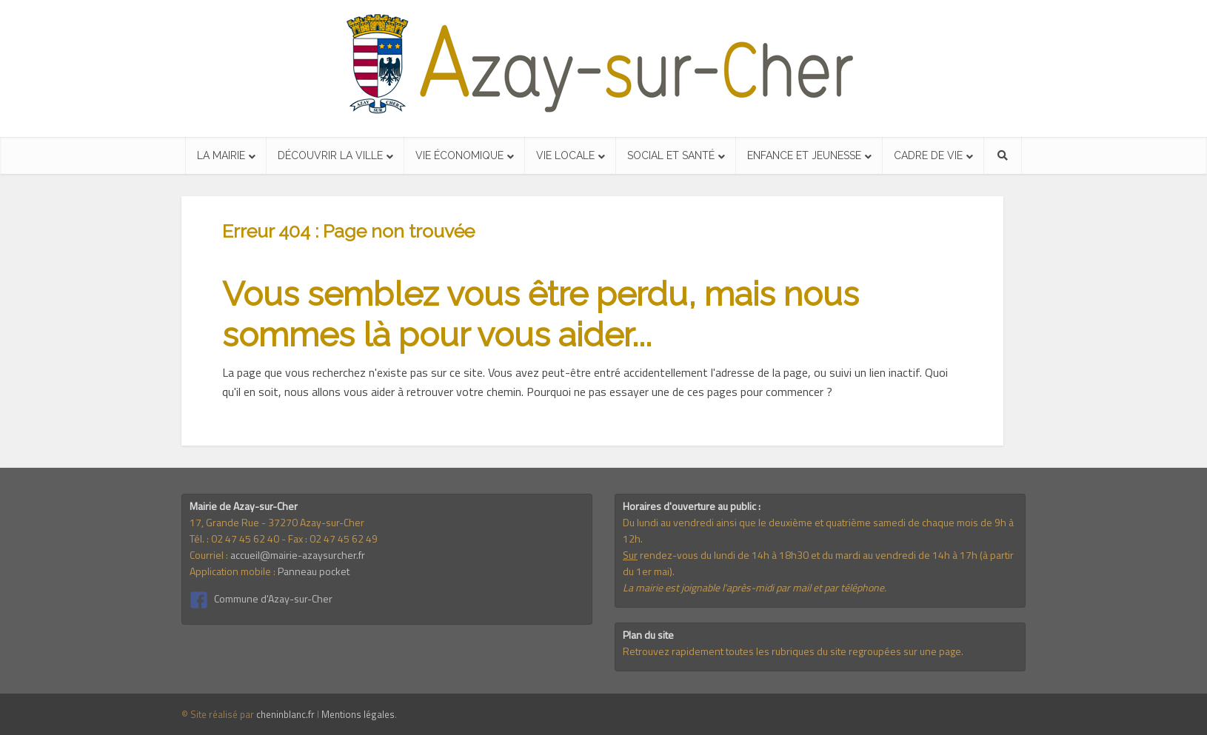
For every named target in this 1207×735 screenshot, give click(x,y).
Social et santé (671, 155)
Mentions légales (358, 714)
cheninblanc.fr (285, 714)
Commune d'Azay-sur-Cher (273, 598)
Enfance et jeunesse (804, 155)
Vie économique (459, 155)
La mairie (221, 155)
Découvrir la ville (330, 155)
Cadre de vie (928, 155)
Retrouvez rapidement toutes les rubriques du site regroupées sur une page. (793, 651)
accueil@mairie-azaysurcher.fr (297, 555)
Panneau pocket (314, 571)
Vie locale (565, 155)
